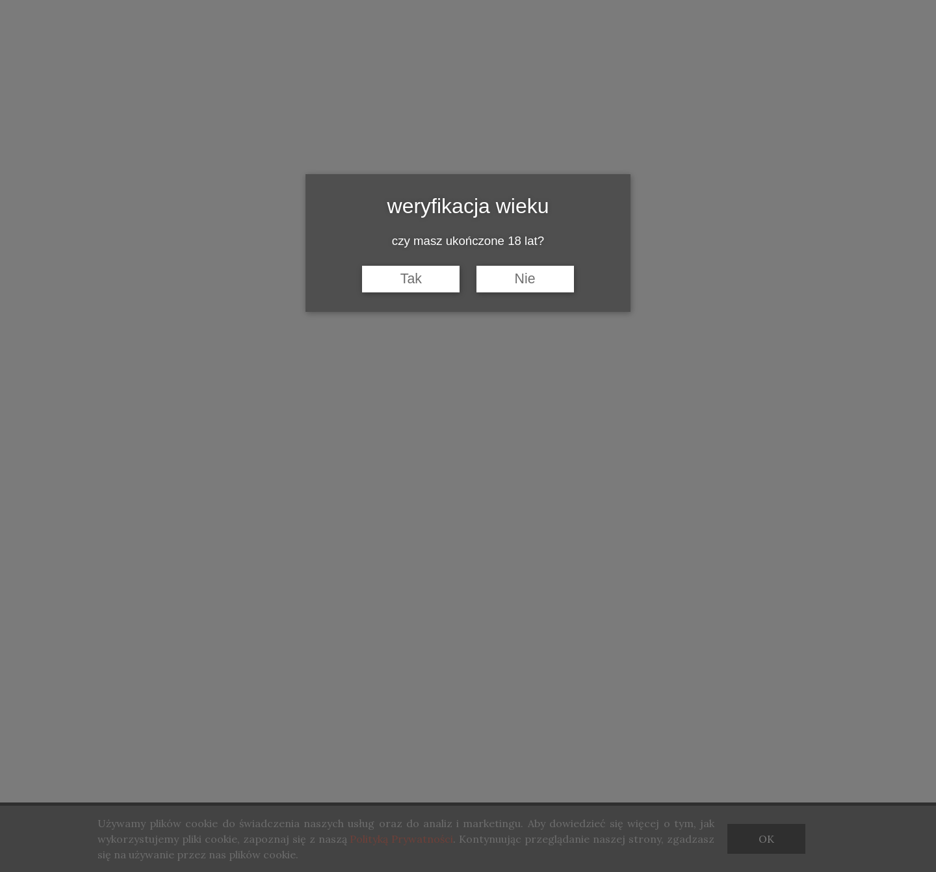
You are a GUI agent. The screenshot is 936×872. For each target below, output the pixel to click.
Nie (525, 279)
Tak (411, 279)
